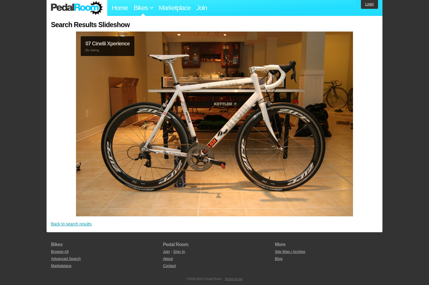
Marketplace (175, 7)
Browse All (60, 251)
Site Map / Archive (290, 251)
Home (120, 7)
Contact (169, 265)
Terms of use (234, 279)
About (168, 258)
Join (202, 7)
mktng (94, 50)
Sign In (179, 251)
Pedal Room (77, 8)
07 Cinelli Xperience (107, 44)
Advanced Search (66, 258)
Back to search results (71, 224)
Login (369, 4)
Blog (279, 258)
